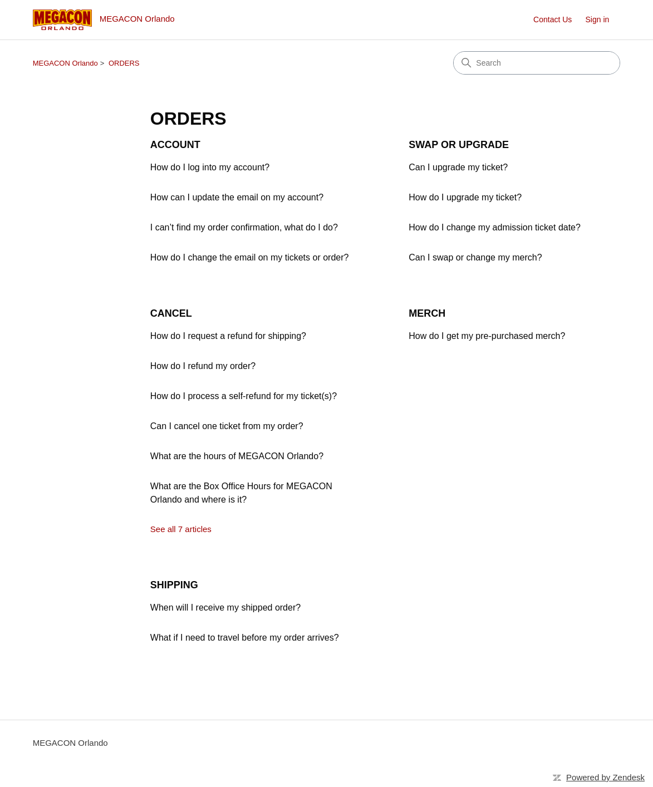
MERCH (427, 313)
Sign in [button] (598, 19)
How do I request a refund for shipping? (228, 336)
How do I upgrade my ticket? (465, 197)
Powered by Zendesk (605, 777)
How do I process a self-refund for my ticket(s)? (243, 396)
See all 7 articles (181, 529)
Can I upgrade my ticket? (458, 167)
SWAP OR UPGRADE (459, 144)
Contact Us (552, 19)
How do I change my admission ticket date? (495, 227)
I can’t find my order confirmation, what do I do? (244, 227)
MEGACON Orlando (65, 63)
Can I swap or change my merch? (475, 257)
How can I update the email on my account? (236, 197)
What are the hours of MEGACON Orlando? (236, 456)
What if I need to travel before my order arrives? (244, 637)
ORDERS (124, 63)
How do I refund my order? (203, 366)
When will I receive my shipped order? (225, 607)
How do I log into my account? (209, 167)
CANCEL (171, 313)
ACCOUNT (175, 144)
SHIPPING (174, 585)
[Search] (537, 63)
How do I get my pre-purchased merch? (487, 336)
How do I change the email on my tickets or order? (249, 257)
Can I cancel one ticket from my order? (226, 426)
